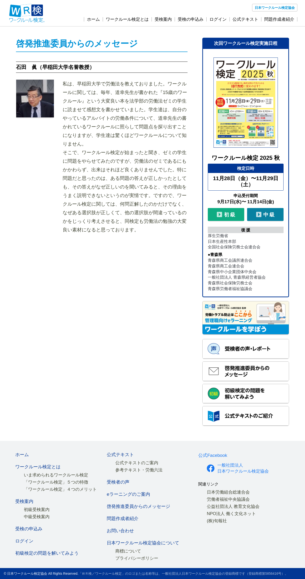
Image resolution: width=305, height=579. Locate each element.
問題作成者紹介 (279, 19)
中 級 (264, 215)
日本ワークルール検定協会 (275, 8)
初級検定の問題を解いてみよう (47, 553)
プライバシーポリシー (136, 558)
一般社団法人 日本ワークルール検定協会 (243, 468)
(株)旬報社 (217, 520)
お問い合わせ (120, 530)
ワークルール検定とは (127, 19)
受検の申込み (190, 19)
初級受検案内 (37, 509)
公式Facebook (212, 455)
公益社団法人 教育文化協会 (233, 506)
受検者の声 (118, 482)
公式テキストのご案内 (136, 462)
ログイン (218, 19)
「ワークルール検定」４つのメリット (60, 489)
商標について (128, 551)
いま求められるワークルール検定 (56, 475)
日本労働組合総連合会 (228, 492)
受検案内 (163, 19)
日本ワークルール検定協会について (143, 542)
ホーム (93, 19)
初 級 (225, 215)
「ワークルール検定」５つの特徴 (56, 482)
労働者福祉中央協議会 (228, 499)
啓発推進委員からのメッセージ (138, 506)
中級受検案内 (37, 516)
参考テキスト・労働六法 (139, 470)
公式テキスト (245, 19)
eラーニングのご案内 (128, 494)
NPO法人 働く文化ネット (231, 513)
